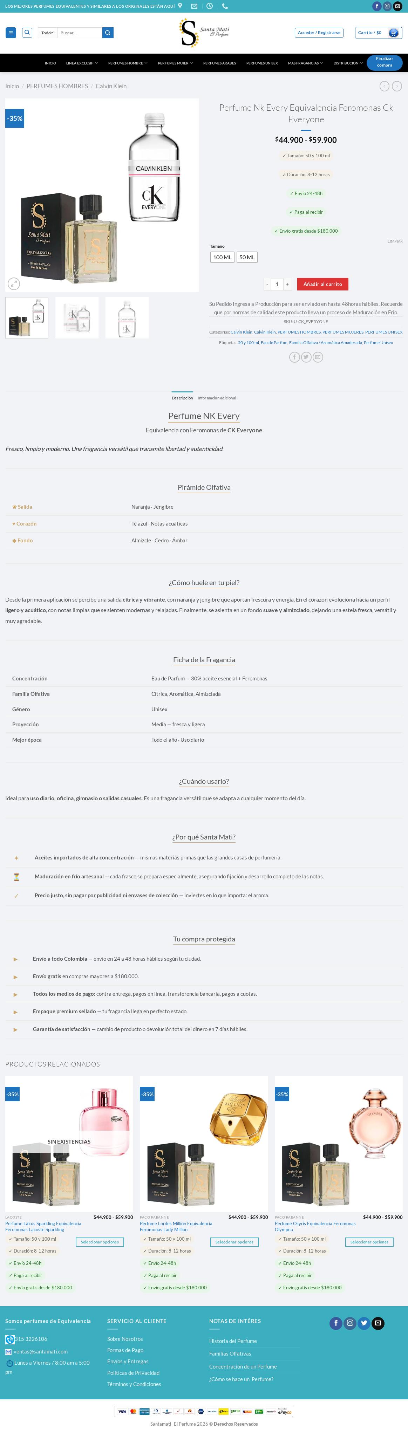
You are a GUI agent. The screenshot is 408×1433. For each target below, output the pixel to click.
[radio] (222, 257)
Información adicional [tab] (218, 397)
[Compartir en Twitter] (306, 357)
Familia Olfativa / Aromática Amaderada (325, 342)
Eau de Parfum (274, 342)
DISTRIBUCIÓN (348, 63)
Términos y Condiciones (134, 1384)
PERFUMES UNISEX (262, 63)
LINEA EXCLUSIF (82, 63)
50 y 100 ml (248, 342)
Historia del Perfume (233, 1341)
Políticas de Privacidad (133, 1373)
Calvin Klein (111, 86)
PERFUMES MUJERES (342, 332)
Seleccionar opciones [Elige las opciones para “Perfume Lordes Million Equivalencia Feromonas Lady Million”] (234, 1242)
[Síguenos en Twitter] (364, 1323)
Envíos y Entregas (128, 1361)
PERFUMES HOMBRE (128, 63)
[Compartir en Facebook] (294, 357)
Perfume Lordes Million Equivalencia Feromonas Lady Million (176, 1226)
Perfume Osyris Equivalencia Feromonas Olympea (315, 1226)
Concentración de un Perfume (243, 1366)
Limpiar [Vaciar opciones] (395, 241)
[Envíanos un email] (397, 6)
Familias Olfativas (230, 1354)
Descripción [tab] (180, 397)
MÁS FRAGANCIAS (305, 63)
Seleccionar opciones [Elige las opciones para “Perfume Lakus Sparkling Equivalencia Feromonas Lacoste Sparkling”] (100, 1242)
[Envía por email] (318, 357)
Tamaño (217, 246)
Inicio (12, 86)
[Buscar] (27, 33)
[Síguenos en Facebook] (377, 6)
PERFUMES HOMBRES (57, 86)
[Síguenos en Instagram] (387, 6)
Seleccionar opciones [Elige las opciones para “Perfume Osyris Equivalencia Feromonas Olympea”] (369, 1242)
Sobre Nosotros (125, 1339)
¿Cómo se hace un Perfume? (241, 1379)
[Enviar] (108, 32)
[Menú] (11, 32)
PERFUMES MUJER (175, 63)
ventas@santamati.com (36, 1351)
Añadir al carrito (323, 284)
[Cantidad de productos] (277, 284)
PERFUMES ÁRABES (219, 63)
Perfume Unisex (378, 342)
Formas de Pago (125, 1350)
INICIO (50, 63)
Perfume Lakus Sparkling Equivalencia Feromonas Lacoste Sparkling (43, 1226)
